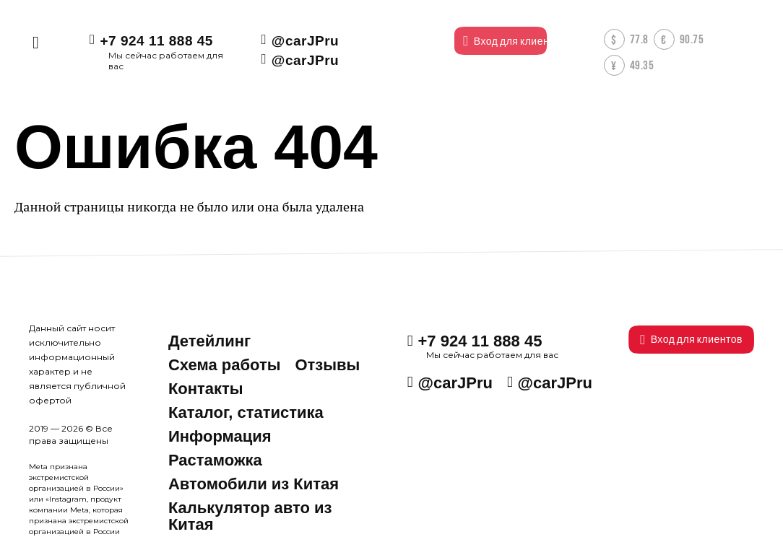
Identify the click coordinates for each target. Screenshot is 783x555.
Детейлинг (209, 341)
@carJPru (303, 40)
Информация (220, 436)
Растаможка (215, 460)
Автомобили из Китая (253, 484)
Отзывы (327, 365)
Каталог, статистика (246, 412)
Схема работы (224, 365)
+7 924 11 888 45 (156, 40)
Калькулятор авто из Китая (250, 516)
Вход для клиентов (691, 339)
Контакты (205, 389)
